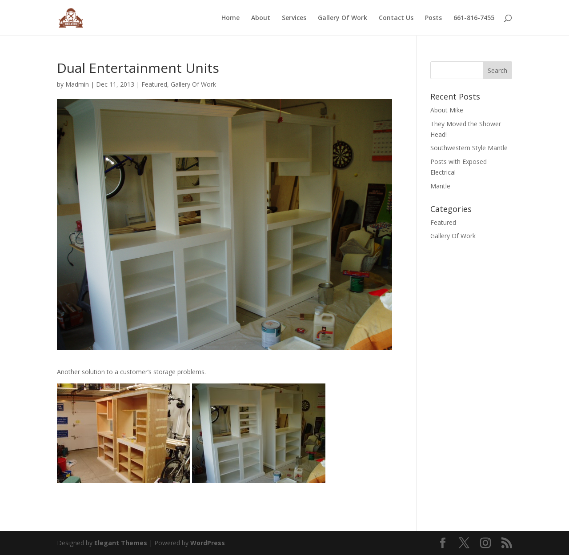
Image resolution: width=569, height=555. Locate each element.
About (260, 18)
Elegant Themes (120, 543)
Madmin (77, 84)
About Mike (446, 110)
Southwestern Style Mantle (469, 148)
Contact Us (396, 18)
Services (294, 18)
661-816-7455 (473, 18)
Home (230, 18)
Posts (433, 18)
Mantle (440, 186)
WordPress (207, 543)
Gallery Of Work (342, 18)
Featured (154, 84)
